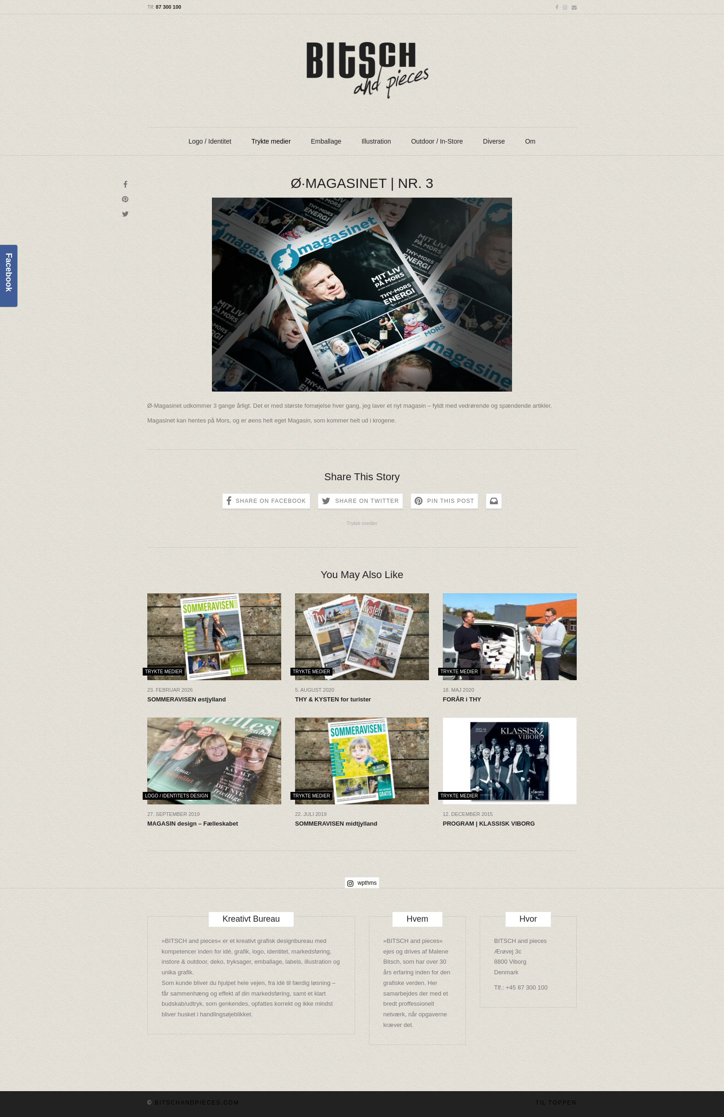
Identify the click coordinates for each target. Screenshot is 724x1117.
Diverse (494, 141)
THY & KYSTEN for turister (333, 699)
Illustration (376, 141)
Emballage (326, 141)
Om (530, 141)
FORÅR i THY (462, 699)
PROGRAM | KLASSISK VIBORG (489, 823)
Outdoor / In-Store (437, 141)
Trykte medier (271, 141)
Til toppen (556, 1102)
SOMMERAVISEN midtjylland (336, 823)
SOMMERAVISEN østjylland (186, 699)
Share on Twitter (367, 501)
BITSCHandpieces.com (197, 1102)
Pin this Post (450, 501)
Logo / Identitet (209, 141)
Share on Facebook (271, 501)
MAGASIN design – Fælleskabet (192, 823)
